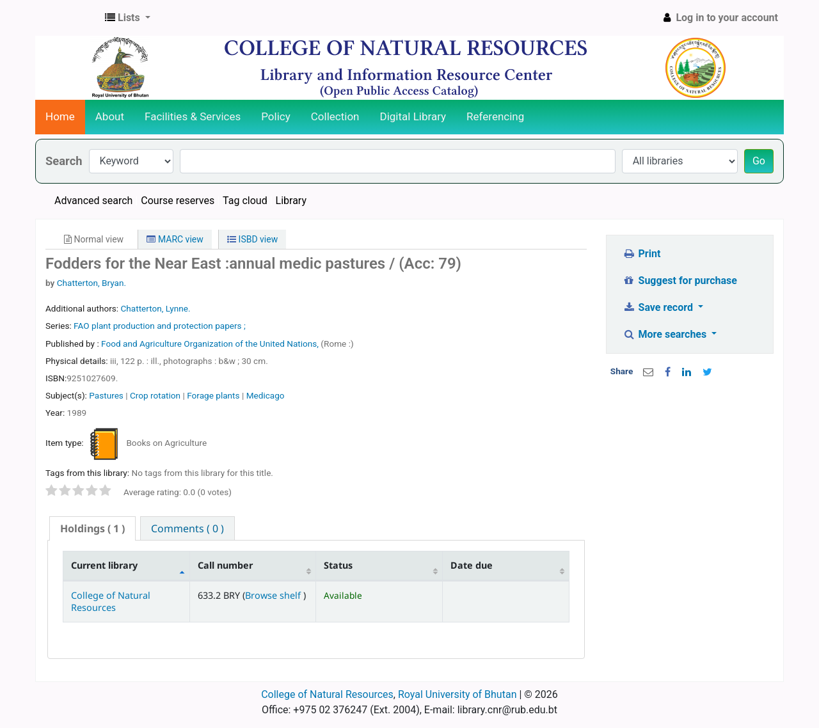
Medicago (265, 395)
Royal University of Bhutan (457, 694)
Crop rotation (155, 395)
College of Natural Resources (110, 601)
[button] (127, 18)
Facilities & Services (193, 116)
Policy (275, 116)
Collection (335, 116)
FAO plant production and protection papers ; (160, 325)
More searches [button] (666, 334)
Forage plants (213, 395)
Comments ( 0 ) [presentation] (187, 528)
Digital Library (413, 116)
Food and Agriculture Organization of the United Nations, (211, 343)
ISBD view (252, 239)
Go (758, 161)
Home (60, 116)
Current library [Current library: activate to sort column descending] (104, 565)
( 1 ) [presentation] (92, 528)
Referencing (495, 116)
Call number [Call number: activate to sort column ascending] (225, 565)
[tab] (92, 528)
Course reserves (177, 200)
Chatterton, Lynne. (155, 308)
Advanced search (93, 200)
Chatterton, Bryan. (91, 283)
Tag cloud (245, 200)
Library (291, 200)
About (109, 116)
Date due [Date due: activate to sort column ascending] (471, 565)
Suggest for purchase (680, 280)
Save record (659, 307)
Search (64, 161)
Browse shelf (274, 595)
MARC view (175, 239)
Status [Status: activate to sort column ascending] (338, 565)
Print (641, 254)
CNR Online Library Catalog (68, 18)
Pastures (106, 395)
